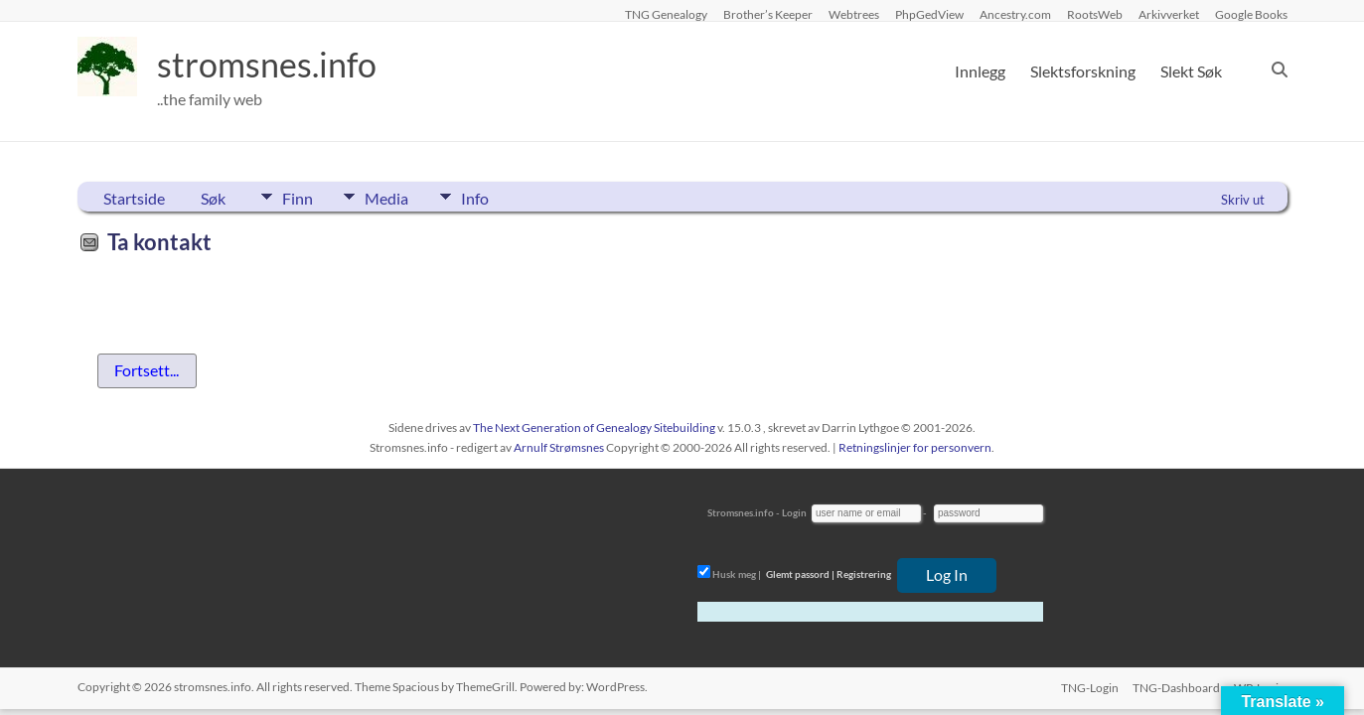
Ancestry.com (1015, 14)
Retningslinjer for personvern (914, 447)
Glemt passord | (800, 574)
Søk (213, 198)
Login (794, 512)
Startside (134, 198)
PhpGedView (929, 14)
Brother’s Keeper (768, 14)
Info (490, 197)
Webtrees (854, 14)
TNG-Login (1088, 686)
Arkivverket (1168, 14)
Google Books (1251, 14)
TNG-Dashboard (1176, 686)
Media (394, 197)
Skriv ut (1243, 200)
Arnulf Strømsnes (559, 447)
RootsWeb (1095, 14)
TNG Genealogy (666, 14)
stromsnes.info (273, 64)
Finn (297, 197)
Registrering (863, 574)
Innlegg (980, 71)
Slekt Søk (1191, 71)
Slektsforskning (1083, 71)
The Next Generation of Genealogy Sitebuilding (594, 427)
